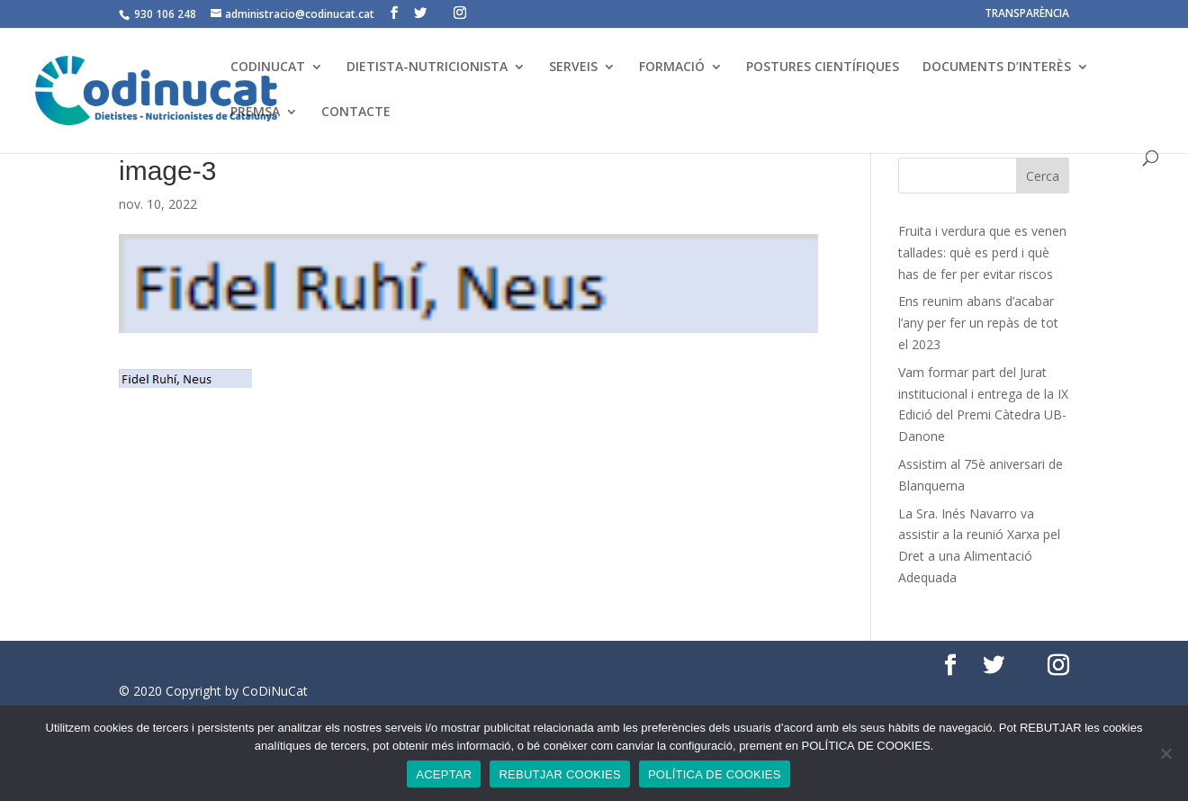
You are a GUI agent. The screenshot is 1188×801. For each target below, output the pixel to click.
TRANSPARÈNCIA (1027, 14)
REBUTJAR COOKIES (559, 774)
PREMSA (255, 112)
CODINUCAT (267, 67)
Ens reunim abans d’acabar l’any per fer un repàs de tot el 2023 (978, 322)
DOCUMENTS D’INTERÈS (996, 67)
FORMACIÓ (672, 67)
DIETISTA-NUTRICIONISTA (427, 67)
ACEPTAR (444, 774)
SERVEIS (573, 67)
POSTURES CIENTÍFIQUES (822, 67)
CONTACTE (356, 112)
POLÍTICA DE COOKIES (714, 774)
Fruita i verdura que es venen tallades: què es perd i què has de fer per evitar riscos (982, 252)
